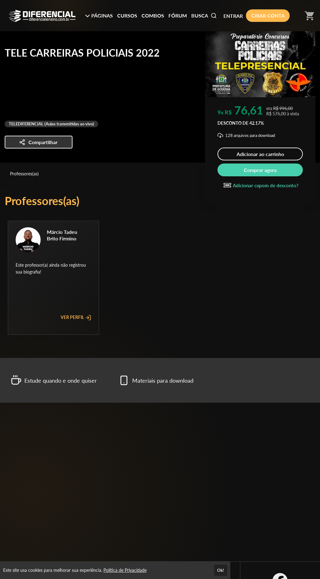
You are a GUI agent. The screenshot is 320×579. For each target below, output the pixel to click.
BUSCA (204, 16)
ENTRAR (233, 16)
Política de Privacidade (125, 570)
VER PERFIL (76, 317)
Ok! (220, 570)
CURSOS (127, 15)
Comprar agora (260, 170)
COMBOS (153, 15)
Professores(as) (24, 173)
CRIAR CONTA (268, 15)
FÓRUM (177, 15)
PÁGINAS (99, 15)
